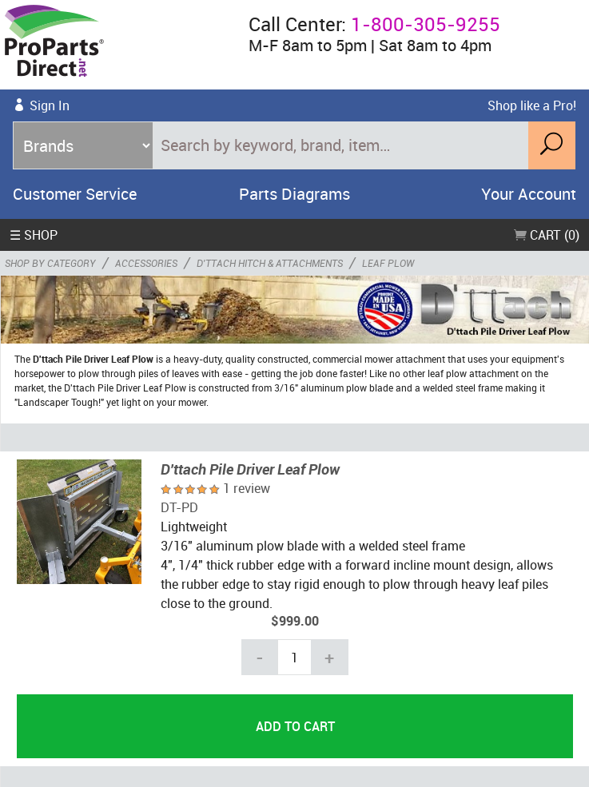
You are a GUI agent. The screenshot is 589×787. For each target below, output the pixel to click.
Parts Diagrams (294, 194)
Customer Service (75, 194)
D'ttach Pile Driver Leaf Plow (250, 469)
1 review (246, 488)
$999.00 (295, 621)
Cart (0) (546, 235)
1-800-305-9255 (425, 24)
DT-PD (179, 507)
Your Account (528, 194)
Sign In (50, 105)
